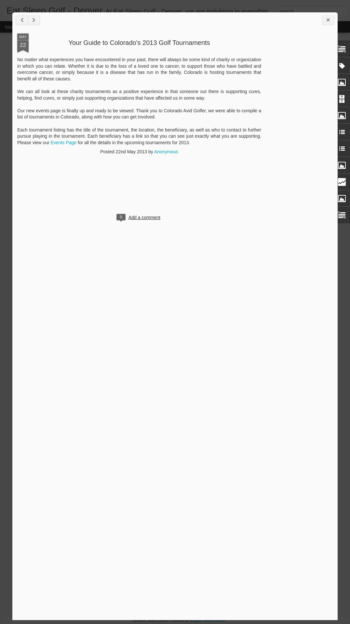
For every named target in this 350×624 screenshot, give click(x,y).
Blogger (195, 620)
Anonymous (166, 151)
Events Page (63, 142)
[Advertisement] (297, 136)
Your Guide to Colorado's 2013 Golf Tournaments (139, 42)
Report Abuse (214, 620)
